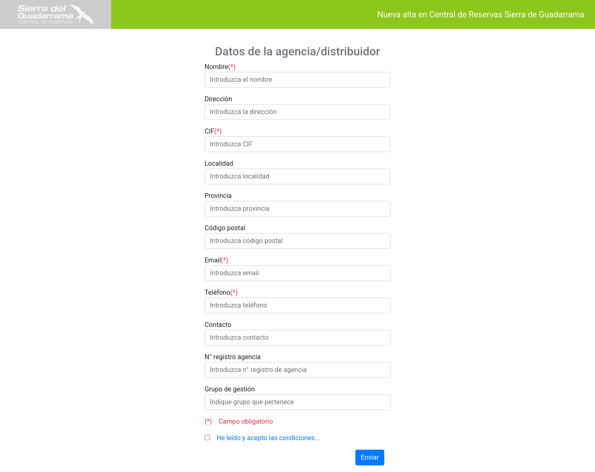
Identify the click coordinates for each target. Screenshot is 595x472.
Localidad (219, 163)
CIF (213, 131)
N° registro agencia (233, 357)
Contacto (218, 325)
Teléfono (221, 293)
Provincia (218, 196)
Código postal (225, 228)
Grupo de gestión (230, 389)
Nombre (220, 67)
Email (216, 260)
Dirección (218, 99)
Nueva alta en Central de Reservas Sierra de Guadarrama (476, 14)
